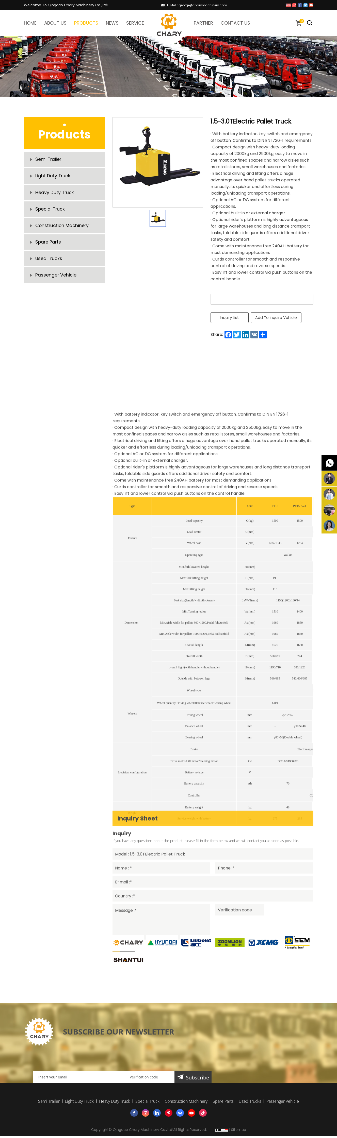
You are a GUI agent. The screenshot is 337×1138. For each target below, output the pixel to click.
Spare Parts (48, 249)
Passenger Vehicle (56, 284)
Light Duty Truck (53, 178)
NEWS (112, 23)
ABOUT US (55, 23)
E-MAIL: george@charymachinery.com (197, 5)
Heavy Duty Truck (54, 195)
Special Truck (50, 213)
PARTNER (203, 23)
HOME (30, 23)
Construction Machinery (62, 231)
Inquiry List (229, 317)
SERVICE (135, 23)
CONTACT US (235, 23)
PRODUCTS (86, 23)
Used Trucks (49, 266)
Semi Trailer (48, 160)
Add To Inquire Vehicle (276, 317)
